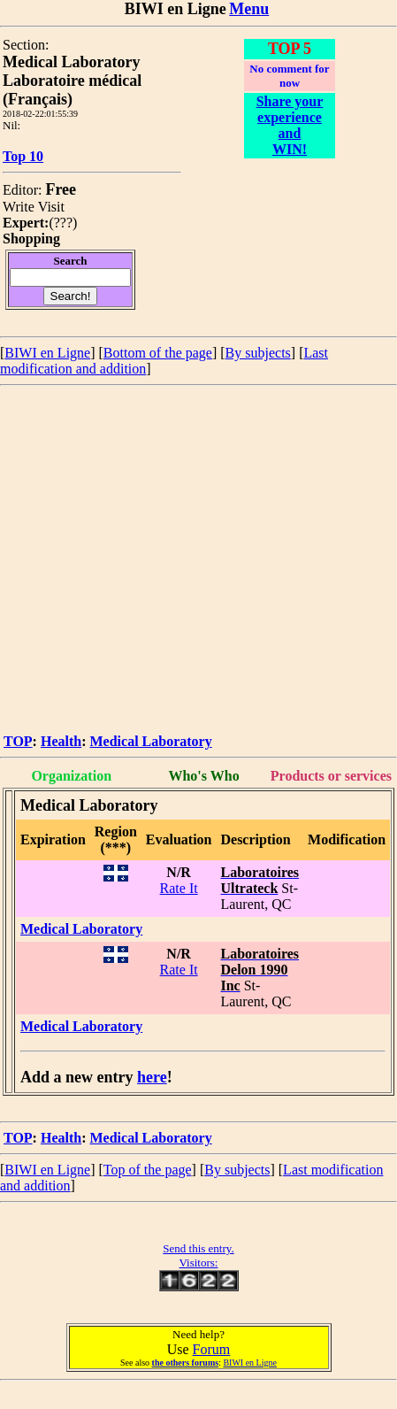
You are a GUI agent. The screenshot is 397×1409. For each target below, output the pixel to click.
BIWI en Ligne (47, 352)
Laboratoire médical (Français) (72, 90)
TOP (18, 741)
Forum (212, 1349)
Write (18, 206)
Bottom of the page (157, 352)
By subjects (258, 352)
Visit (51, 206)
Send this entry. (198, 1248)
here (152, 1077)
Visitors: (198, 1262)
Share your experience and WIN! (290, 125)
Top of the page (147, 1169)
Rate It (179, 888)
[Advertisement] (166, 561)
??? (63, 222)
